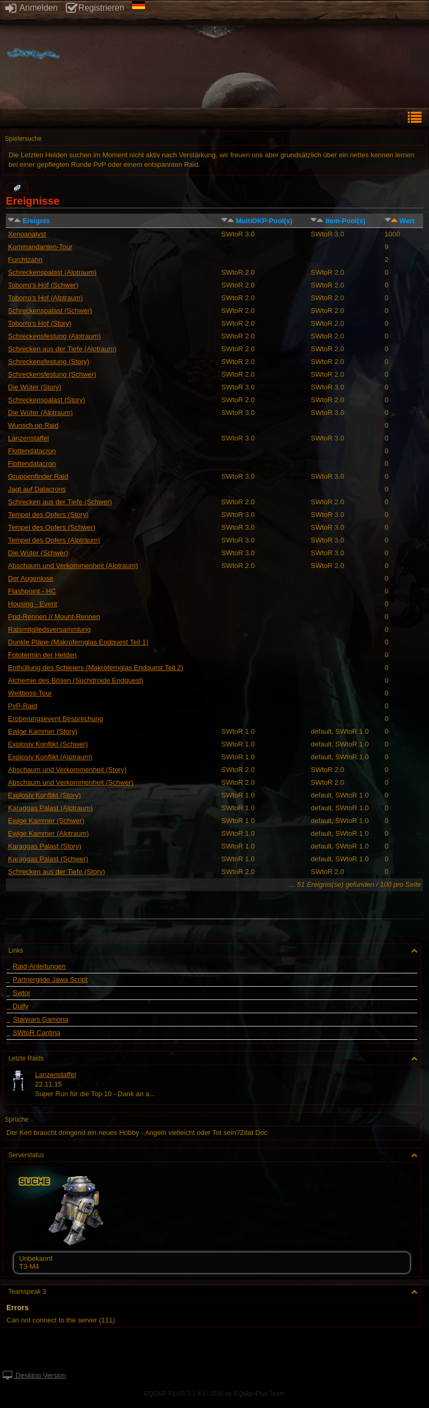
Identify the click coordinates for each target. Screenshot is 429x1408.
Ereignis (36, 221)
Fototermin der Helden (42, 655)
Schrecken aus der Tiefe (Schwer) (60, 502)
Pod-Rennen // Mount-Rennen (54, 617)
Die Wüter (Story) (34, 387)
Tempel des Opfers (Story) (48, 515)
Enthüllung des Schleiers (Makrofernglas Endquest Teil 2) (95, 668)
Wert (407, 221)
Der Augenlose (30, 578)
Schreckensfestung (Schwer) (52, 374)
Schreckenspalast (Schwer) (50, 311)
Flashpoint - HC (32, 591)
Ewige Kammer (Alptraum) (48, 833)
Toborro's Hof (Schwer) (43, 285)
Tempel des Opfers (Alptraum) (54, 540)
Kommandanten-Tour (40, 247)
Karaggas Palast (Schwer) (48, 859)
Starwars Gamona (40, 1019)
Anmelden (31, 7)
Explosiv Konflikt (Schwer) (48, 744)
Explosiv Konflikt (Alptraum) (50, 757)
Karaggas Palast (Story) (44, 846)
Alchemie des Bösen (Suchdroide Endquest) (75, 680)
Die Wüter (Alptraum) (40, 413)
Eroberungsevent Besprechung (55, 719)
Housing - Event (32, 604)
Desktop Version (34, 1375)
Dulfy (21, 1006)
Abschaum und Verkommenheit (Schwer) (70, 782)
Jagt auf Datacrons (37, 489)
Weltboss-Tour (30, 693)
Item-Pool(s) (345, 221)
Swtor (21, 993)
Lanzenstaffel (28, 438)
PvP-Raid (22, 706)
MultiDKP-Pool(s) (264, 221)
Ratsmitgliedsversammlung (49, 629)
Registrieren (95, 7)
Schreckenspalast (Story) (46, 400)
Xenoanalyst (27, 234)
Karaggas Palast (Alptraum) (50, 808)
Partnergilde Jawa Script (50, 979)
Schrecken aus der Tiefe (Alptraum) (62, 349)
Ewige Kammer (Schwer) (46, 821)
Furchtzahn (25, 260)
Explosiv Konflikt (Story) (44, 795)
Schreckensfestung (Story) (48, 362)
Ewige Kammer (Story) (43, 731)
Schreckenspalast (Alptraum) (52, 272)
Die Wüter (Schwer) (38, 553)
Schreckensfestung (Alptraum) (54, 336)
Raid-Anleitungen (39, 966)
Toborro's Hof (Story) (40, 323)
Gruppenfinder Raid (38, 476)
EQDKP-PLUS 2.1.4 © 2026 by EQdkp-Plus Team (214, 1393)
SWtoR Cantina (37, 1033)
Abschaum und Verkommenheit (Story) (67, 770)
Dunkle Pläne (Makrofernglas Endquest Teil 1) (78, 642)
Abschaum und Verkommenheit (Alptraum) (73, 566)
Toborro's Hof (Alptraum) (45, 298)
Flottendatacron (32, 451)
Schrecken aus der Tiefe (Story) (56, 872)
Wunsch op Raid (33, 425)
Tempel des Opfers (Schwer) (52, 527)
